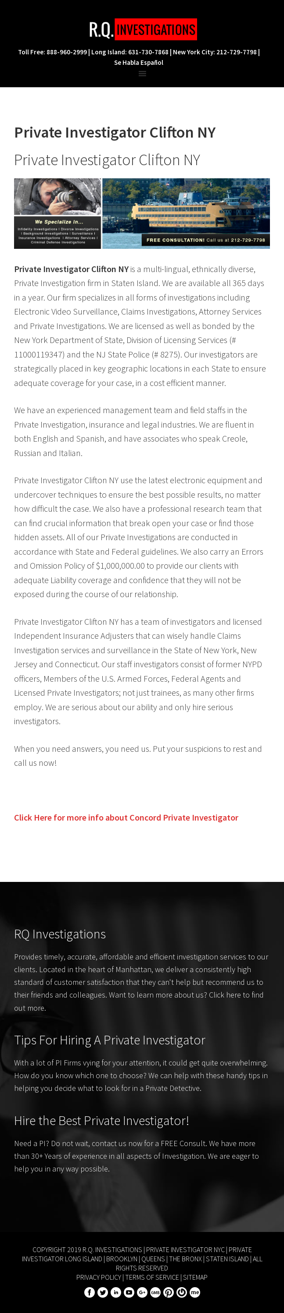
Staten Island (227, 1258)
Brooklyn (121, 1258)
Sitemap (195, 1277)
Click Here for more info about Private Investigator (126, 817)
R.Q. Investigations (142, 29)
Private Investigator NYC (185, 1249)
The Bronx (185, 1258)
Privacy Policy (98, 1277)
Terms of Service (152, 1277)
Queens (153, 1258)
